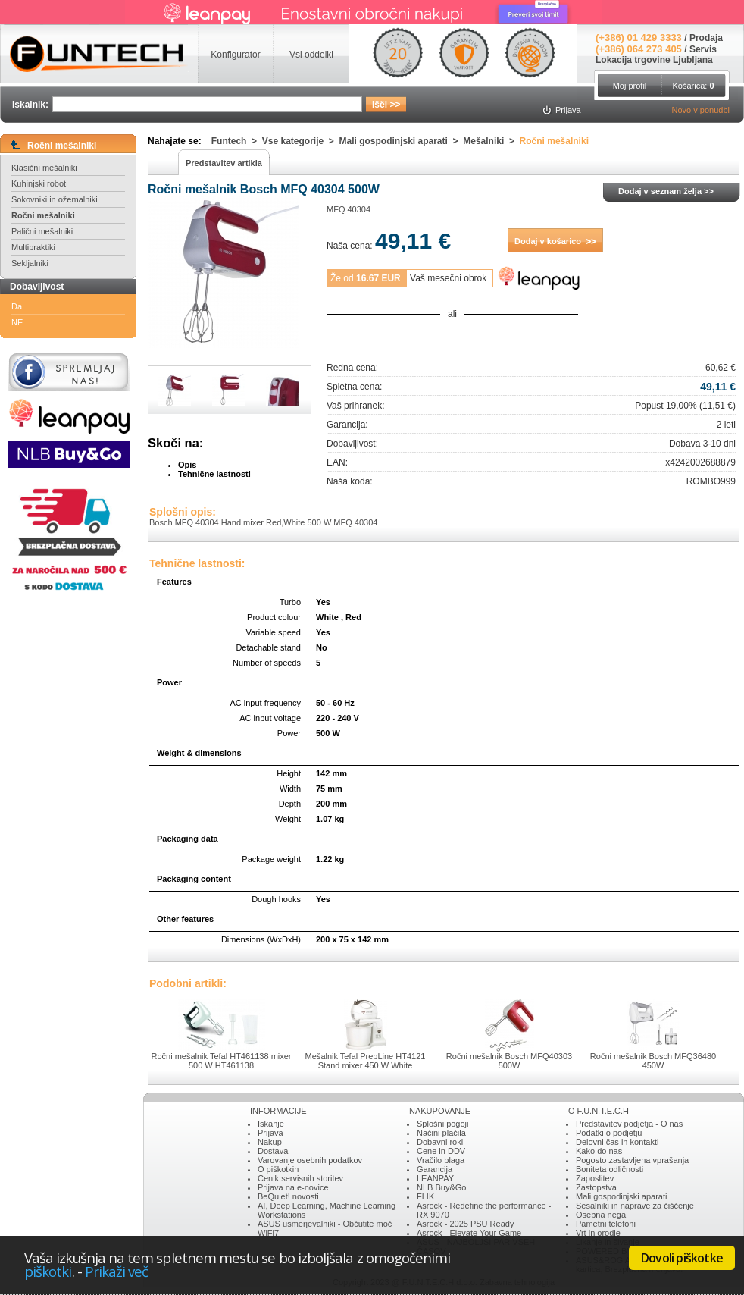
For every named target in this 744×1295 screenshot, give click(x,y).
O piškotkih (278, 1169)
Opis (187, 464)
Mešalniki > (491, 141)
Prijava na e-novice (293, 1187)
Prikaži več (116, 1271)
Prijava (270, 1132)
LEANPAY (435, 1178)
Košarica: (693, 85)
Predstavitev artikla (224, 163)
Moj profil (630, 85)
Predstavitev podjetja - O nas (629, 1123)
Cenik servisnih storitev (300, 1178)
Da (16, 306)
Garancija (434, 1169)
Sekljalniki (29, 263)
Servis (703, 49)
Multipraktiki (33, 247)
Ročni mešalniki (43, 215)
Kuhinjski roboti (39, 183)
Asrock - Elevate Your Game (469, 1232)
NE (17, 322)
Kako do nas (599, 1150)
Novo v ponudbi (701, 109)
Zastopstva (596, 1187)
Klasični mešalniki (44, 167)
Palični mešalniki (42, 231)
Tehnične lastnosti (214, 473)
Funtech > (236, 141)
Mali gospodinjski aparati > (401, 141)
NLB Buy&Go (441, 1187)
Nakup (270, 1141)
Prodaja (706, 38)
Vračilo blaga (440, 1160)
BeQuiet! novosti (288, 1196)
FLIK (425, 1196)
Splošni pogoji (443, 1123)
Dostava (273, 1150)
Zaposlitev (595, 1178)
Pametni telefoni (606, 1223)
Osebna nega (601, 1214)
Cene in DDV (441, 1150)
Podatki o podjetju (609, 1132)
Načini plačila (441, 1132)
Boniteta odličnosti (609, 1169)
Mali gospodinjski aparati (621, 1196)
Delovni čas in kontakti (617, 1141)
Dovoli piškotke (682, 1258)
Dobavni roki (440, 1141)
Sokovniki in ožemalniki (54, 199)
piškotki (48, 1271)
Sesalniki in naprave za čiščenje (635, 1205)
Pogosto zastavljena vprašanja (632, 1160)
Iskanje (271, 1123)
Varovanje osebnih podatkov (310, 1160)
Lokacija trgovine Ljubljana (654, 60)
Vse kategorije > (300, 141)
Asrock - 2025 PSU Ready (465, 1223)
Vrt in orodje (598, 1232)
